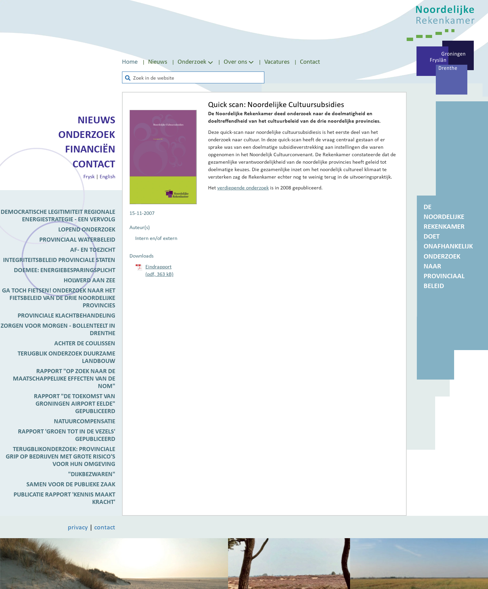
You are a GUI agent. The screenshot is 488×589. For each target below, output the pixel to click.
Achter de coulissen (84, 343)
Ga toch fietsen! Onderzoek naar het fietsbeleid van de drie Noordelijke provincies (58, 297)
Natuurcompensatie (84, 421)
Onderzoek (86, 134)
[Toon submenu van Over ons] (251, 61)
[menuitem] (135, 61)
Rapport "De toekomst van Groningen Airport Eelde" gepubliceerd (74, 403)
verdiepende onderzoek (243, 187)
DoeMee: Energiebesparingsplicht (64, 269)
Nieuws (157, 61)
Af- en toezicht (92, 249)
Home (130, 61)
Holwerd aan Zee (89, 280)
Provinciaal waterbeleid (77, 239)
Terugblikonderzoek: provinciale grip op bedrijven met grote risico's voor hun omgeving (60, 456)
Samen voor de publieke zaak (70, 484)
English (107, 176)
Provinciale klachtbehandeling (66, 315)
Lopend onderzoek (86, 229)
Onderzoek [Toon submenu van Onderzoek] (196, 61)
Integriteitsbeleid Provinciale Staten (59, 259)
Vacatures (276, 61)
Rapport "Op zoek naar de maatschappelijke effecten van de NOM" (64, 378)
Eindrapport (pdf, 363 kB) (159, 270)
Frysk (89, 176)
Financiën (90, 149)
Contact (310, 61)
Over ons (235, 61)
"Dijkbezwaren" (91, 473)
